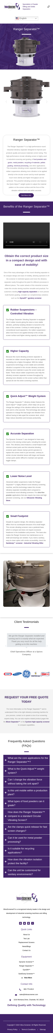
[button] (6, 101)
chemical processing (21, 166)
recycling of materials (32, 163)
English (21, 18)
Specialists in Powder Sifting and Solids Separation (30, 6)
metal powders (18, 163)
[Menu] (48, 6)
